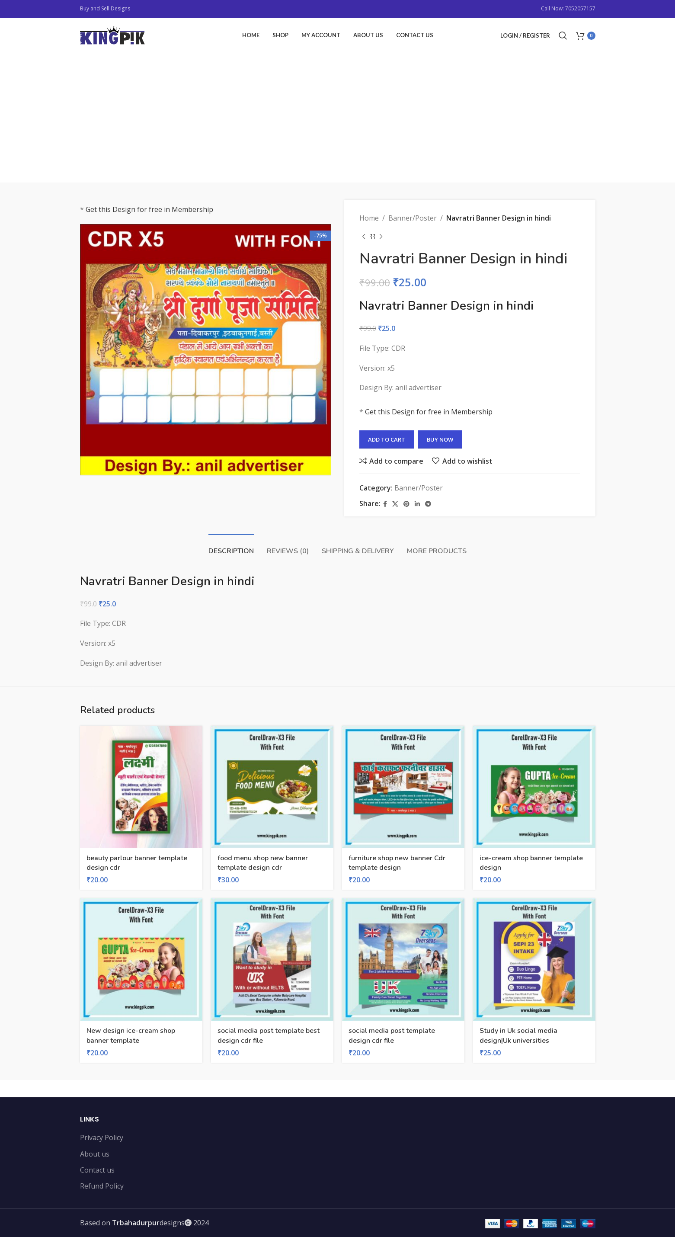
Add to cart (386, 439)
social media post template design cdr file (392, 1035)
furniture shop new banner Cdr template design (397, 862)
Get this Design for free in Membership (149, 209)
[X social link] (395, 504)
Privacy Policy (101, 1137)
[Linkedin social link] (417, 504)
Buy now (440, 439)
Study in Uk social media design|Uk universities (518, 1035)
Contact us (97, 1170)
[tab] (231, 547)
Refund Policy (102, 1186)
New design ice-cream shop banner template (130, 1035)
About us (94, 1154)
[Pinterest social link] (406, 504)
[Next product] (381, 237)
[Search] (563, 35)
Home (369, 218)
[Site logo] (112, 34)
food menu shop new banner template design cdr (263, 862)
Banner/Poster (412, 218)
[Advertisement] (337, 117)
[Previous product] (363, 237)
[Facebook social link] (385, 504)
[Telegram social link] (428, 504)
